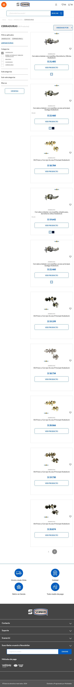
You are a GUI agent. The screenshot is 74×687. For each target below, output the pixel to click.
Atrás (4, 20)
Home (10, 20)
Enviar (65, 652)
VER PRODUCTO (51, 68)
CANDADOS (6, 62)
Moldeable (68, 683)
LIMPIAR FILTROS (7, 43)
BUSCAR (57, 13)
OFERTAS (14, 91)
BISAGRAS (6, 59)
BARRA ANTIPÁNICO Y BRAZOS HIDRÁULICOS (12, 56)
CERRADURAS (7, 65)
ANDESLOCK (18, 20)
